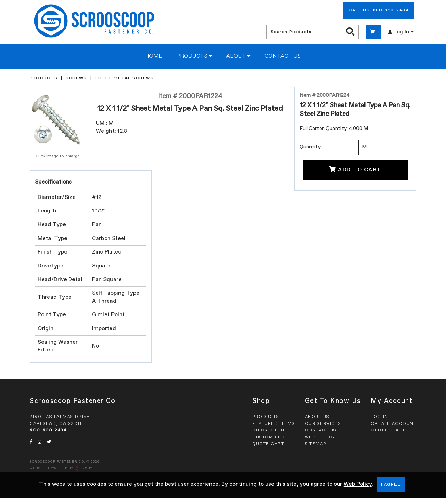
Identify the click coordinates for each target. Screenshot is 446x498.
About (238, 56)
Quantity (310, 147)
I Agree (391, 485)
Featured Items (273, 424)
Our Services (323, 424)
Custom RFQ (268, 437)
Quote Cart (268, 444)
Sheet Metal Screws (124, 78)
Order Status (389, 430)
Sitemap (315, 444)
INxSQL (87, 468)
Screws (76, 78)
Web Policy (358, 484)
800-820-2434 (48, 430)
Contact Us (282, 56)
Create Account (393, 424)
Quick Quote (269, 430)
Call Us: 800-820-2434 (379, 10)
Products (194, 56)
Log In (401, 32)
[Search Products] (350, 32)
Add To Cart (355, 169)
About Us (317, 417)
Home (153, 56)
